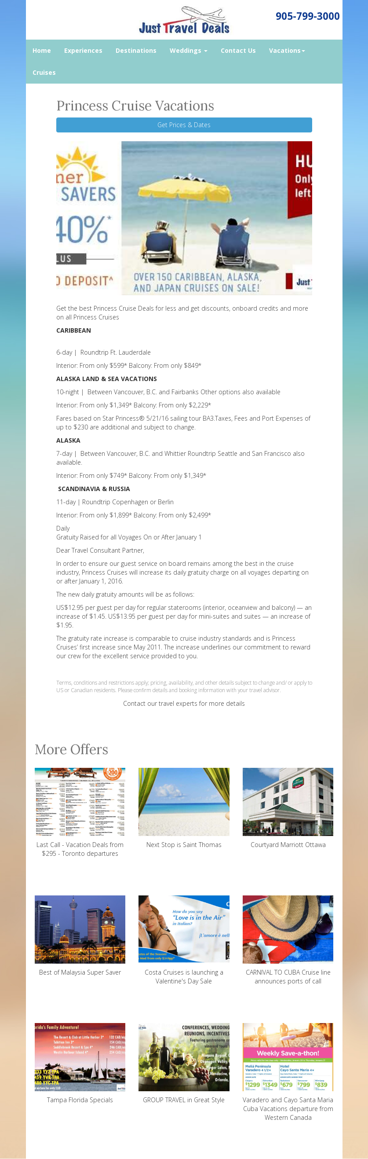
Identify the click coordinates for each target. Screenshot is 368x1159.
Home (42, 50)
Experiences (83, 50)
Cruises (44, 72)
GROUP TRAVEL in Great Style (184, 1063)
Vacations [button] (287, 50)
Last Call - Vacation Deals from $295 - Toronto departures (80, 813)
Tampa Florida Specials (80, 1063)
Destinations (136, 50)
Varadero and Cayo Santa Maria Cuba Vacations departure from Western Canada (288, 1072)
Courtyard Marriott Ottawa (288, 808)
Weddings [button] (189, 50)
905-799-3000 (308, 16)
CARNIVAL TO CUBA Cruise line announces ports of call (288, 940)
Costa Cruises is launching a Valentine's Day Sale (184, 940)
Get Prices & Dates (184, 125)
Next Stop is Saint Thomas (184, 808)
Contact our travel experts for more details (184, 703)
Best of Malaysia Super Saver (80, 935)
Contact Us (238, 50)
